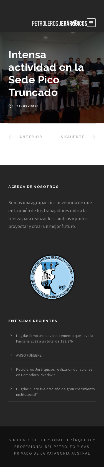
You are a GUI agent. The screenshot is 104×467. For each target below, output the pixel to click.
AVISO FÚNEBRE (29, 355)
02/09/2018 (27, 106)
